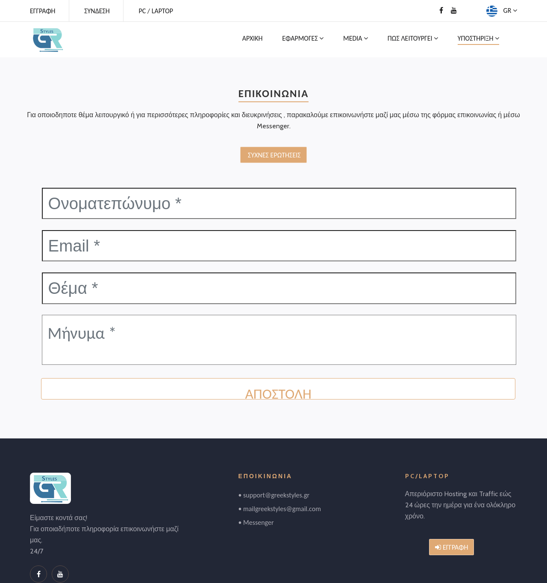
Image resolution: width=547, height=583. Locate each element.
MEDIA (355, 38)
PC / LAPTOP (155, 11)
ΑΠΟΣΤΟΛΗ (278, 392)
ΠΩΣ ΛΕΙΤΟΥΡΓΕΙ (413, 38)
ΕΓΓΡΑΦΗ (43, 11)
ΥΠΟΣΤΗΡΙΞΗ (478, 38)
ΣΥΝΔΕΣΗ (97, 11)
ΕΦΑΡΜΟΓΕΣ (302, 38)
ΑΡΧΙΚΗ (252, 38)
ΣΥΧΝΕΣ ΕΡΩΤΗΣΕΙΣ (273, 155)
